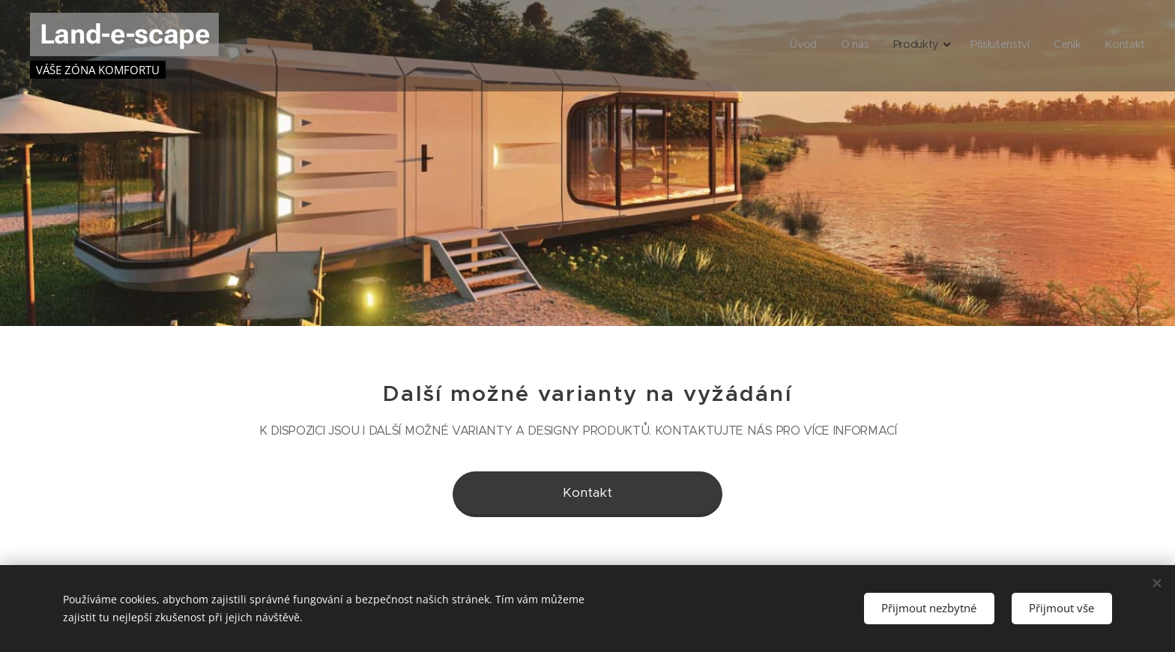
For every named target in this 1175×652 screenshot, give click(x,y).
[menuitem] (1022, 45)
